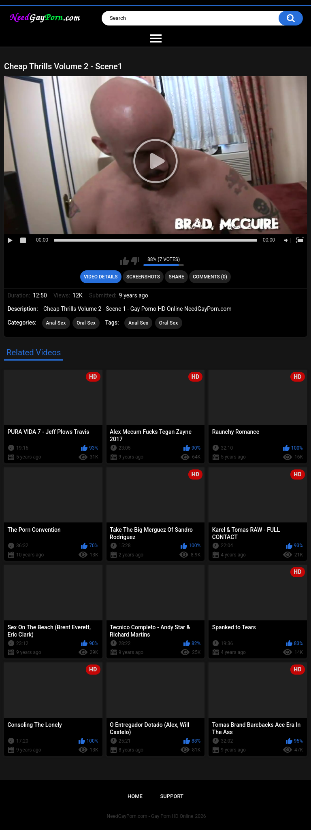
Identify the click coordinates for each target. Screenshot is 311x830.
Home (135, 796)
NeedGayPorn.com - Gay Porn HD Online (150, 816)
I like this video (124, 261)
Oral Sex (86, 323)
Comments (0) (210, 277)
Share (176, 277)
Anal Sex (56, 323)
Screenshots (143, 277)
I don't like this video (135, 261)
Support (171, 796)
